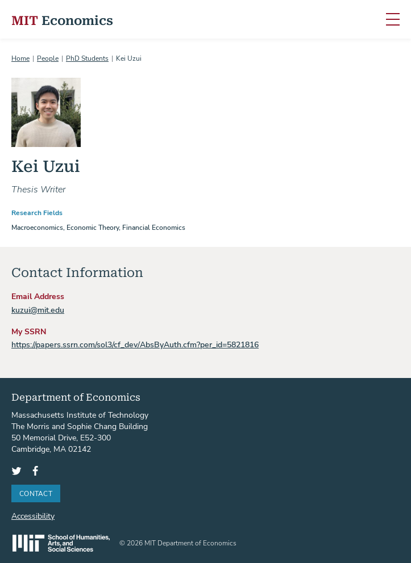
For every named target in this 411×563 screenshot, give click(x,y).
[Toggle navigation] (393, 20)
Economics (62, 19)
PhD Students (87, 57)
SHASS (61, 543)
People (48, 57)
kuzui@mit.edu (37, 310)
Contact (35, 493)
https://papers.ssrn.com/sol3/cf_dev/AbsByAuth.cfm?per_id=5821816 (135, 344)
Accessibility (33, 515)
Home (20, 57)
